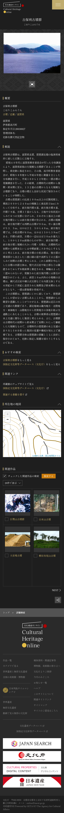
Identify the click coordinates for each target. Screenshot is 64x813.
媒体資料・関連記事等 (45, 660)
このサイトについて (44, 694)
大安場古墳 (16, 555)
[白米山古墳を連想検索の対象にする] (35, 519)
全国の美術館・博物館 (14, 677)
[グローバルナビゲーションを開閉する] (58, 4)
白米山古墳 (45, 519)
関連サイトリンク (43, 699)
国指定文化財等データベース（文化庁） (24, 364)
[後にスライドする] (56, 590)
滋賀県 (20, 114)
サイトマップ (40, 705)
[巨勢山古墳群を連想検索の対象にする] (6, 519)
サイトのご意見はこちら (46, 710)
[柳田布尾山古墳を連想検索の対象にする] (35, 555)
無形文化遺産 (9, 707)
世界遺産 (7, 702)
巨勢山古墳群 (17, 519)
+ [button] (7, 414)
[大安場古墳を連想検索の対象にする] (6, 555)
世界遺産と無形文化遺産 (15, 671)
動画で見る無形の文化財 (15, 713)
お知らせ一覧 (40, 682)
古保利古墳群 (10, 360)
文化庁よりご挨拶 (43, 671)
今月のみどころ (41, 677)
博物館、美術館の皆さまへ (47, 665)
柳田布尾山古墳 (47, 555)
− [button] (7, 419)
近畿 (12, 114)
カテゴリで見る (10, 665)
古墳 (5, 114)
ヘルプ (37, 688)
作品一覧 (7, 660)
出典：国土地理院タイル (50, 456)
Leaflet (35, 456)
